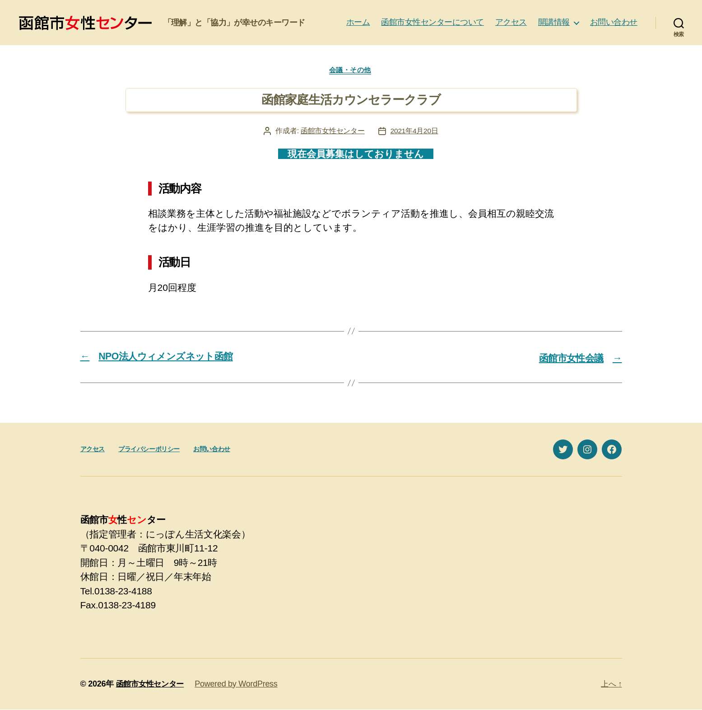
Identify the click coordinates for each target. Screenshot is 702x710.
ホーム (358, 22)
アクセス (511, 22)
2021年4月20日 (414, 132)
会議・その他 (351, 71)
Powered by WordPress (240, 684)
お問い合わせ (613, 22)
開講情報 (554, 22)
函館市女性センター (332, 132)
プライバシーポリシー (149, 449)
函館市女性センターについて (432, 22)
